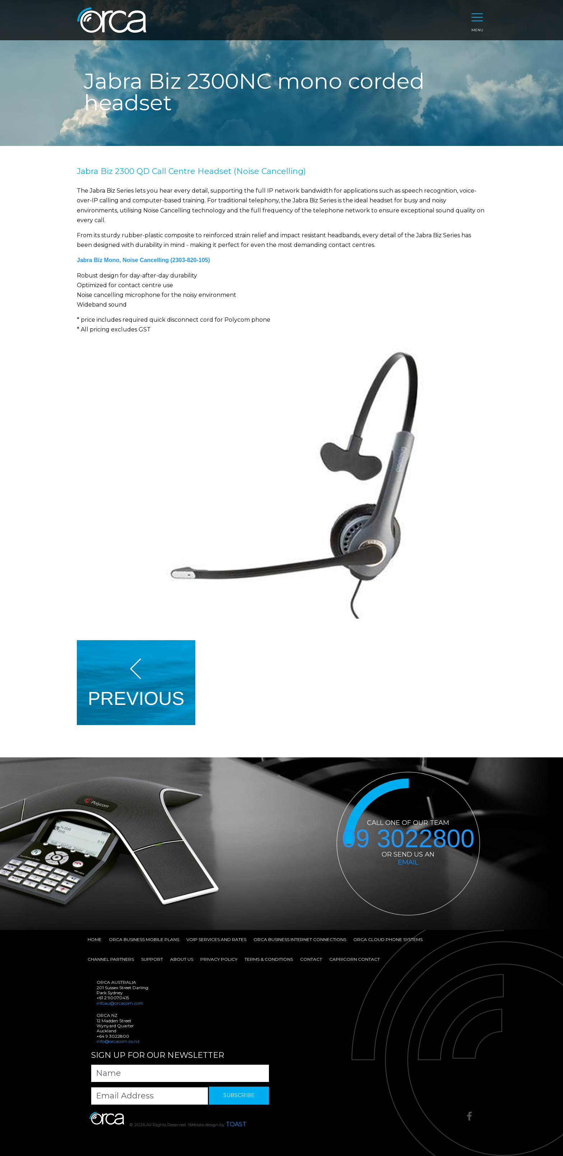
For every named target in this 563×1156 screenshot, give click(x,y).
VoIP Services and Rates (216, 939)
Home (95, 939)
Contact (311, 959)
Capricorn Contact (354, 959)
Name (108, 1073)
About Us (181, 959)
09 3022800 (408, 839)
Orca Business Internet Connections (299, 939)
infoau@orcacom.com (120, 1003)
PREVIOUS (136, 683)
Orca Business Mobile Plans (144, 939)
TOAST (236, 1124)
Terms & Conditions (269, 959)
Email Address (125, 1096)
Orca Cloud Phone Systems (388, 939)
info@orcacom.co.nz (118, 1041)
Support (152, 959)
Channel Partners (111, 959)
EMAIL (408, 863)
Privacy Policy (218, 959)
